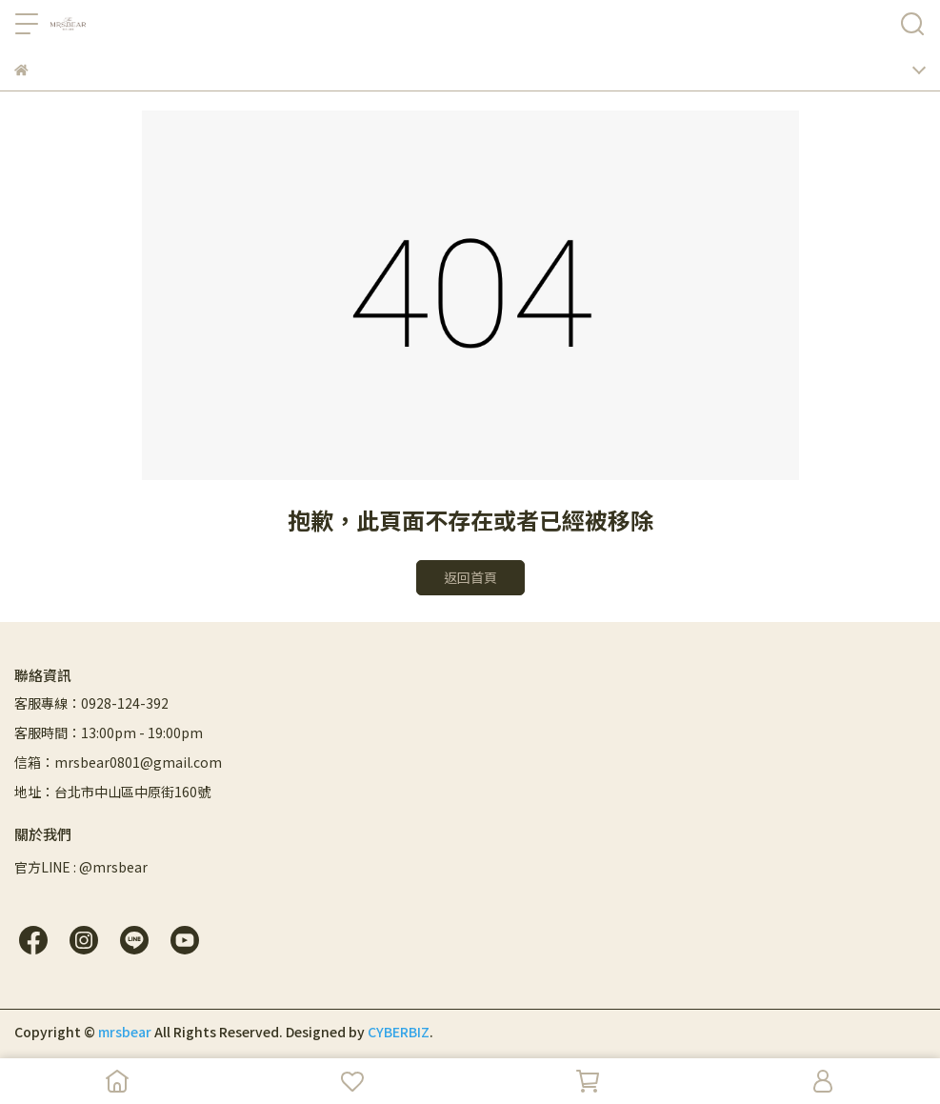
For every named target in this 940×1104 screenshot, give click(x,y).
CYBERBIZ (399, 1031)
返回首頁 (470, 577)
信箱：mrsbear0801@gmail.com (118, 762)
